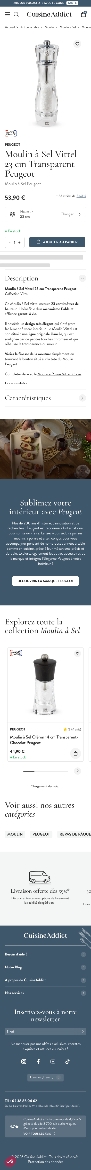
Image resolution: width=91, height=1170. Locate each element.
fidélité (81, 196)
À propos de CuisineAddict (45, 980)
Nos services (45, 993)
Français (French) (45, 1077)
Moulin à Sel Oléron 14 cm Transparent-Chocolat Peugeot (44, 740)
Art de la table (29, 27)
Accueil (10, 27)
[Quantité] (14, 242)
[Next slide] (77, 771)
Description (45, 278)
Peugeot (41, 834)
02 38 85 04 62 (24, 1101)
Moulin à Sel (68, 27)
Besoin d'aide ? (45, 954)
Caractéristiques (45, 397)
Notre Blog (45, 967)
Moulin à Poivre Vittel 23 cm (59, 374)
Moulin (49, 27)
